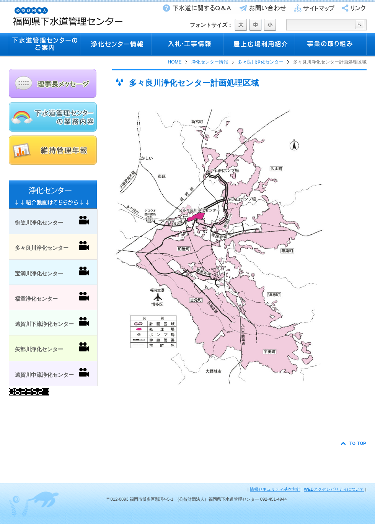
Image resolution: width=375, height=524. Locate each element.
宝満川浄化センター (52, 272)
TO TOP (354, 443)
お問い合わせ (260, 8)
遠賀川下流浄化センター (52, 322)
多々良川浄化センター (261, 62)
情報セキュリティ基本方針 (275, 489)
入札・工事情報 (187, 45)
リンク (351, 8)
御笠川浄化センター (52, 221)
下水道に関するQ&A (196, 8)
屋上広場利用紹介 (259, 45)
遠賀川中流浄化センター (52, 373)
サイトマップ (312, 8)
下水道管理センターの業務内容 (53, 117)
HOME (175, 62)
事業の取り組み (331, 45)
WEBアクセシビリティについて (334, 489)
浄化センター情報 (116, 45)
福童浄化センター (52, 297)
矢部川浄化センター (52, 347)
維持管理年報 (53, 150)
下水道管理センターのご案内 (44, 45)
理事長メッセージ (53, 83)
